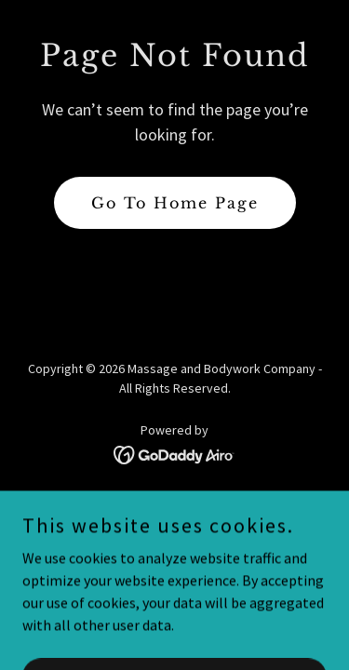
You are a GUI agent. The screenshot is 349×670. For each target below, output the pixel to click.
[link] (174, 453)
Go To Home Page (175, 203)
